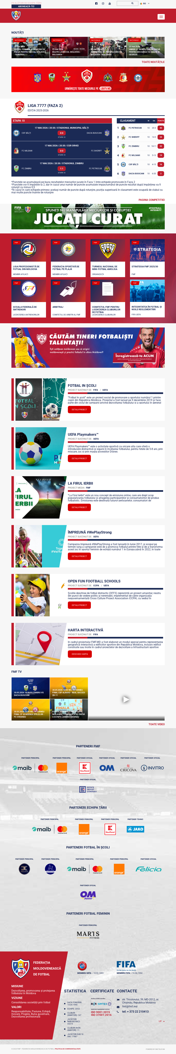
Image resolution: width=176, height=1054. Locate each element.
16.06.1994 (137, 973)
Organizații (98, 274)
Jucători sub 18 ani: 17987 (75, 1035)
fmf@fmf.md (129, 1006)
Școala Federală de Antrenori (25, 308)
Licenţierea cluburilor (103, 315)
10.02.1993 (98, 973)
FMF (134, 274)
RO (143, 3)
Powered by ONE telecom (155, 1049)
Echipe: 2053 (74, 1009)
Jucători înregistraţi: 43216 (73, 1021)
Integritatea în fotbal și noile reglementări (147, 308)
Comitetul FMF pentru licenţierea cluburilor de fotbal (106, 309)
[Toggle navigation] (161, 17)
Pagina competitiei (152, 199)
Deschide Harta (80, 654)
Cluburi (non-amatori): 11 (74, 1029)
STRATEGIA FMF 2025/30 (145, 266)
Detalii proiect (79, 409)
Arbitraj (58, 307)
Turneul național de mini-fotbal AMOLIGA (104, 267)
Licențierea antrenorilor (26, 315)
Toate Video (157, 724)
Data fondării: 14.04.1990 (74, 1003)
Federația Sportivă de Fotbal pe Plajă (66, 267)
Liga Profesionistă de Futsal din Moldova (26, 267)
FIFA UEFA (136, 314)
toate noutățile (153, 62)
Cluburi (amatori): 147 (74, 1014)
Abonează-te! (26, 6)
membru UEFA (84, 973)
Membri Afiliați (20, 274)
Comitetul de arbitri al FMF (66, 315)
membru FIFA (123, 973)
